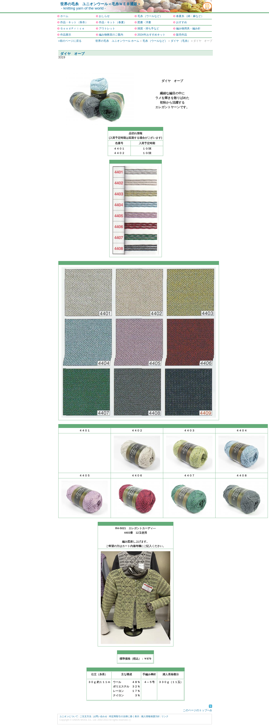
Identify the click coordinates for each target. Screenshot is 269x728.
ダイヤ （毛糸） (180, 40)
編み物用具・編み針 (188, 28)
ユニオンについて (68, 716)
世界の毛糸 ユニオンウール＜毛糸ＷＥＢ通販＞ (100, 4)
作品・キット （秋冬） (74, 22)
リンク (164, 716)
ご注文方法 (85, 716)
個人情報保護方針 (150, 716)
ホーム (64, 16)
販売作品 (181, 34)
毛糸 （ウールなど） (150, 16)
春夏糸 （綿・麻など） (190, 16)
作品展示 (65, 34)
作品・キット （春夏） (113, 22)
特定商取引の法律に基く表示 (124, 716)
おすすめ (181, 22)
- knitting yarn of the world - (83, 8)
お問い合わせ (100, 716)
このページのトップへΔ (197, 710)
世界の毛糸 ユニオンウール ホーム (117, 40)
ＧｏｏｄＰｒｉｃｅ (72, 28)
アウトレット (107, 28)
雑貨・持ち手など (148, 28)
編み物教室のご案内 (111, 34)
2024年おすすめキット (151, 34)
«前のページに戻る (69, 40)
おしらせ (104, 16)
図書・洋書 (144, 22)
